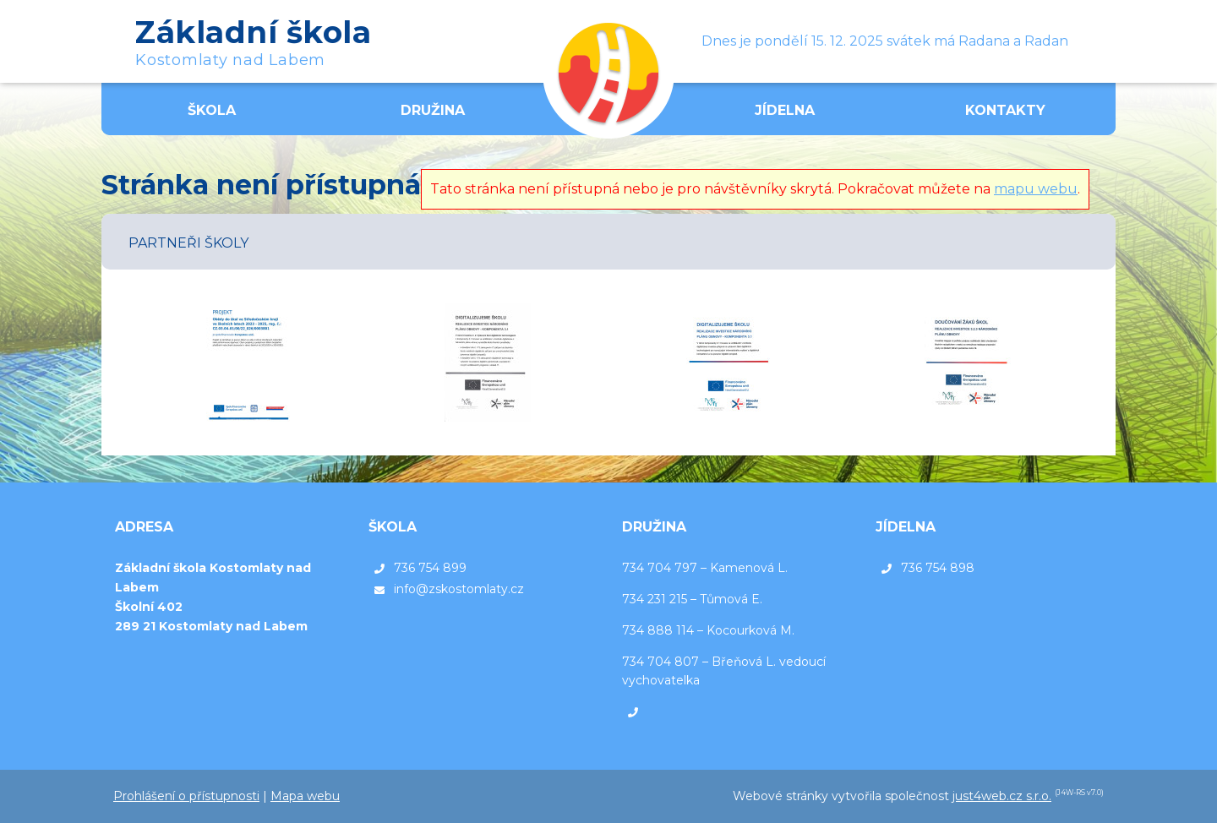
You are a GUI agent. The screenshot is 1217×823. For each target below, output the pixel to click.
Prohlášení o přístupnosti (186, 796)
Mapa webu (305, 796)
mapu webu (1036, 189)
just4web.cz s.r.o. (1001, 796)
